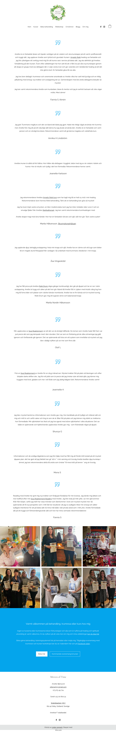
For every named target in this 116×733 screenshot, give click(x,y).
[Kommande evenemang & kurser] (65, 654)
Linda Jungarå (57, 727)
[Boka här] (41, 654)
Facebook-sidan (84, 644)
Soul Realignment (36, 331)
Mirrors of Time (58, 676)
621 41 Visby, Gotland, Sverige (58, 706)
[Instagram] (104, 27)
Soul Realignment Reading (41, 499)
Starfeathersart (48, 210)
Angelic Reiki (76, 57)
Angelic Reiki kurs (50, 197)
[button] (109, 26)
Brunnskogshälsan (67, 223)
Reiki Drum (43, 286)
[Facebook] (101, 27)
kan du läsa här (93, 634)
